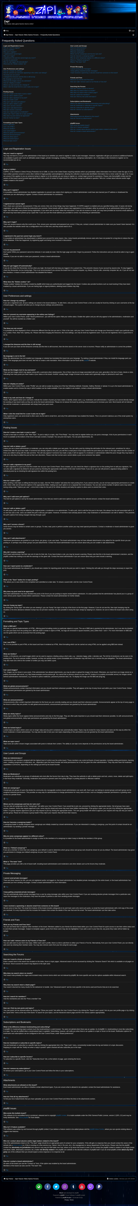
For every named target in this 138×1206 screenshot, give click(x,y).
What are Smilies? (9, 128)
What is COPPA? (8, 50)
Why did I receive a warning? (12, 110)
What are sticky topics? (10, 136)
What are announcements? (12, 134)
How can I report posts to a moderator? (15, 112)
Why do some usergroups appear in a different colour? (87, 58)
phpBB (86, 360)
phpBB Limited (61, 1115)
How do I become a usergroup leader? (82, 56)
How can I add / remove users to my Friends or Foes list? (88, 81)
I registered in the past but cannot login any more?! (19, 58)
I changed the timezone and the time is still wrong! (19, 77)
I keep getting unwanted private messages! (84, 71)
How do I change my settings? (13, 71)
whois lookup (17, 1145)
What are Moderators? (77, 50)
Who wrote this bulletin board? (80, 125)
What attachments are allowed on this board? (84, 116)
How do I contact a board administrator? (83, 131)
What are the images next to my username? (17, 81)
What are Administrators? (78, 48)
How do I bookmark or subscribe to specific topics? (86, 105)
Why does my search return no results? (82, 90)
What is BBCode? (9, 124)
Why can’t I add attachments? (12, 108)
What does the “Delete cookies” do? (14, 64)
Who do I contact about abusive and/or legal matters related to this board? (93, 129)
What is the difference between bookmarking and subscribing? (90, 103)
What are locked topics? (11, 138)
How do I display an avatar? (12, 83)
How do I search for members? (80, 94)
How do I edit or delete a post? (13, 95)
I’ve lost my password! (10, 60)
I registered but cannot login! (12, 54)
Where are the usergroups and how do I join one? (86, 54)
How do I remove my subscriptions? (81, 109)
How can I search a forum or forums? (82, 88)
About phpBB (23, 1117)
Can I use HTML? (9, 126)
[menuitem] (6, 30)
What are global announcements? (14, 132)
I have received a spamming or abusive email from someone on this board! (94, 73)
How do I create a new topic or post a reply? (17, 93)
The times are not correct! (11, 75)
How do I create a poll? (10, 99)
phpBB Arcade (67, 1197)
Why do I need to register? (11, 48)
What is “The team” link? (78, 62)
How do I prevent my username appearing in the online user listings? (25, 73)
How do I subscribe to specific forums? (82, 107)
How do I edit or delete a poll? (12, 104)
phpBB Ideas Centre (97, 1129)
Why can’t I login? (9, 56)
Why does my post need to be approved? (16, 116)
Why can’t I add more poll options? (14, 102)
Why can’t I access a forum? (12, 105)
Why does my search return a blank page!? (84, 92)
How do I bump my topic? (11, 118)
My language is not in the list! (12, 79)
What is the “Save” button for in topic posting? (17, 114)
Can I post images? (9, 130)
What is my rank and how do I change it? (16, 85)
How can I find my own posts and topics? (83, 96)
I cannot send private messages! (80, 69)
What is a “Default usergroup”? (80, 60)
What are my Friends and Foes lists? (82, 79)
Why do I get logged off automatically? (15, 62)
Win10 (61, 1193)
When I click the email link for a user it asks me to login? (21, 87)
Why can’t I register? (9, 52)
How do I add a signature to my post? (15, 98)
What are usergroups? (77, 52)
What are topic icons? (10, 141)
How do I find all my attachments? (81, 118)
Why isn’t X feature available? (79, 127)
